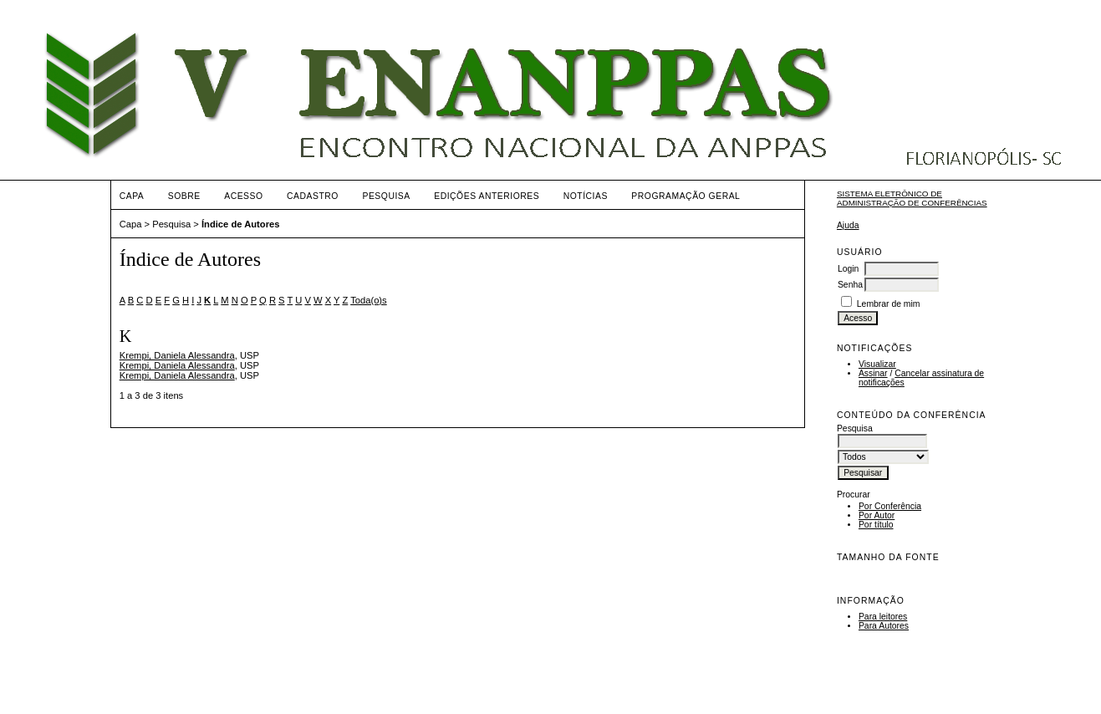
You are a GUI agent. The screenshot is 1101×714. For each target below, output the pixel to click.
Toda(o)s (368, 300)
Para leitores (883, 616)
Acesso (243, 196)
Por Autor (877, 515)
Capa (132, 196)
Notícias (585, 196)
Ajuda (848, 225)
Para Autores (884, 625)
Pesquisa (386, 196)
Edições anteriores (486, 196)
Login (848, 268)
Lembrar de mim (888, 304)
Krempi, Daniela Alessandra (177, 355)
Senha (850, 284)
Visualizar (877, 364)
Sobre (184, 196)
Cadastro (313, 196)
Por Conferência (890, 506)
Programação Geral (685, 196)
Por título (876, 524)
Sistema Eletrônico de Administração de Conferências (912, 198)
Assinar (873, 373)
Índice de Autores (240, 224)
